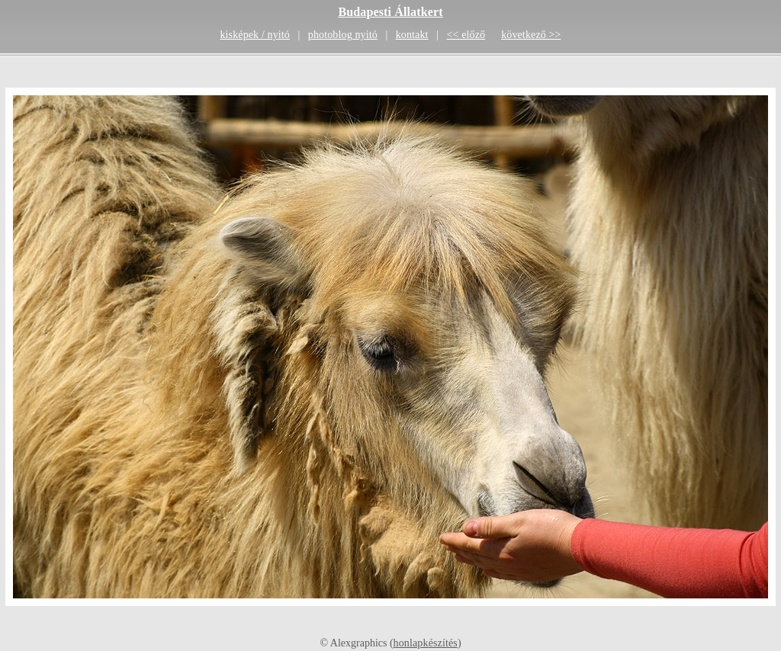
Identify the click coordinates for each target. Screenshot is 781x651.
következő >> (531, 34)
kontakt (412, 34)
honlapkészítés (426, 643)
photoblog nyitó (343, 34)
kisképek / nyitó (255, 34)
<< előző (465, 34)
